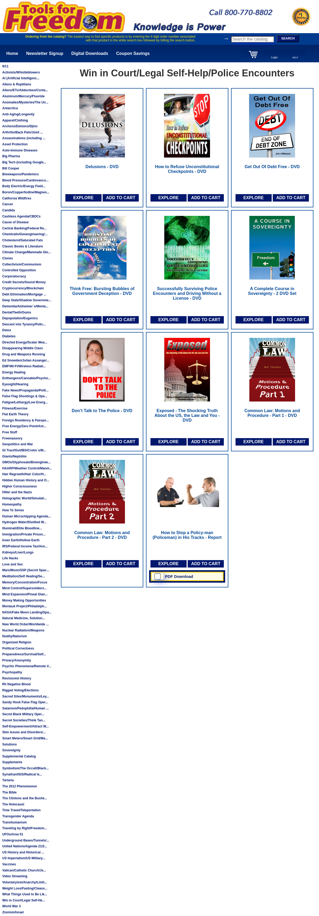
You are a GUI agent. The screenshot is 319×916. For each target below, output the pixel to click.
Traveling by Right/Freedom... (24, 828)
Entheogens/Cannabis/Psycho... (26, 378)
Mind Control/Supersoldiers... (24, 588)
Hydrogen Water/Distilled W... (24, 522)
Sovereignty (11, 750)
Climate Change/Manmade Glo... (26, 252)
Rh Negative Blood (16, 684)
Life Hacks (10, 558)
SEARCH (288, 38)
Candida (8, 210)
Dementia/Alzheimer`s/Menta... (25, 306)
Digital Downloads (89, 53)
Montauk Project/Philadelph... (24, 606)
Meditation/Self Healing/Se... (23, 576)
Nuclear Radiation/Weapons (23, 630)
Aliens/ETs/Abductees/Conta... (25, 90)
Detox (6, 330)
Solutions (9, 744)
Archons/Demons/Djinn (19, 126)
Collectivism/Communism (21, 264)
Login (274, 57)
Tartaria (8, 780)
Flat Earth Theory (15, 414)
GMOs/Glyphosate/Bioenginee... (26, 462)
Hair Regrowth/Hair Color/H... (24, 474)
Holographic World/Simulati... (24, 498)
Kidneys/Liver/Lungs (17, 552)
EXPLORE (83, 197)
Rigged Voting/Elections (20, 690)
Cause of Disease (15, 222)
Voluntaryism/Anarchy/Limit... (24, 882)
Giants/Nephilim (14, 456)
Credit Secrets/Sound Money (23, 282)
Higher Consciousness (19, 486)
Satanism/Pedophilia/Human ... (25, 708)
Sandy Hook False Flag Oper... (25, 702)
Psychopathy (12, 672)
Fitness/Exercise (14, 408)
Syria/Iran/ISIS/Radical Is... (22, 774)
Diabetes (8, 336)
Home (12, 53)
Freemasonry (12, 438)
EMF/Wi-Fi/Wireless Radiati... (24, 366)
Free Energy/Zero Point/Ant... (24, 426)
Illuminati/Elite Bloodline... (22, 528)
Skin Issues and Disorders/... (23, 732)
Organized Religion (16, 642)
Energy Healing (13, 372)
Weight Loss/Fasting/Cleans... (24, 888)
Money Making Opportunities (24, 600)
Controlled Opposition (19, 270)
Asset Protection (14, 144)
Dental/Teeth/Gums (16, 312)
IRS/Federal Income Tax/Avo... (24, 546)
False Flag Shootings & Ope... (24, 396)
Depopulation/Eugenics (19, 318)
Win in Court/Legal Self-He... (23, 900)
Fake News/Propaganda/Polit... (25, 390)
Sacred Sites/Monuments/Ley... (25, 696)
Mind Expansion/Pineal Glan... (25, 594)
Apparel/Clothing (15, 120)
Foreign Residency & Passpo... (25, 420)
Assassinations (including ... (23, 138)
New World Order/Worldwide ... (25, 624)
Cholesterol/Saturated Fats (22, 240)
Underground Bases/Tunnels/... (25, 840)
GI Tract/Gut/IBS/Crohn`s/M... (24, 450)
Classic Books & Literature (22, 246)
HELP (295, 57)
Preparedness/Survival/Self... (24, 654)
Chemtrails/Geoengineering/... (24, 234)
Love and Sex (12, 564)
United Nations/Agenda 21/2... (24, 846)
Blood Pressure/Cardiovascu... (25, 180)
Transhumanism (14, 822)
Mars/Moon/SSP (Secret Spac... (25, 570)
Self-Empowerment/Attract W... (25, 726)
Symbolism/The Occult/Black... (25, 768)
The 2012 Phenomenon (19, 786)
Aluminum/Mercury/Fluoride (23, 96)
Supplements (12, 762)
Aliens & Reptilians (16, 84)
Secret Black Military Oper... (23, 714)
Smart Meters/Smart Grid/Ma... (25, 738)
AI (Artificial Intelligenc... (20, 78)
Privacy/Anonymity (16, 660)
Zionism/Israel (13, 912)
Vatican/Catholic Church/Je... (24, 870)
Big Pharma (11, 156)
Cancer (7, 204)
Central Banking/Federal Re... (24, 228)
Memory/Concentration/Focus (24, 582)
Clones (7, 258)
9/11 (5, 66)
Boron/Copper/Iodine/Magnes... (25, 192)
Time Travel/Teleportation (21, 810)
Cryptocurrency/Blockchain (23, 288)
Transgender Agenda (18, 816)
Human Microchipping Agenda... (26, 516)
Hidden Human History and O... (25, 480)
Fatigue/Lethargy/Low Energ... (25, 402)
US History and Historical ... (23, 852)
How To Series (13, 510)
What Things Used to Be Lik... (24, 894)
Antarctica (10, 108)
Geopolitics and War (17, 444)
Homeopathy (12, 504)
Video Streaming (14, 876)
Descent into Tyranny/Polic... (23, 324)
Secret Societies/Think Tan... (23, 720)
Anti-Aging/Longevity (18, 114)
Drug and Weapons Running (23, 354)
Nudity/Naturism (14, 636)
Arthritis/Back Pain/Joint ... (22, 132)
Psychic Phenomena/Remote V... (26, 666)
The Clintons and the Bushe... (24, 798)
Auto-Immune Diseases (19, 150)
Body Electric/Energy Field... (23, 186)
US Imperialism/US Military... (23, 858)
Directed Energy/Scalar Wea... (24, 342)
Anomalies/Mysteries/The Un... (25, 102)
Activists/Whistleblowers (21, 72)
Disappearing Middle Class (22, 348)
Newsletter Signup (44, 53)
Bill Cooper (10, 168)
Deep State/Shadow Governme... (26, 300)
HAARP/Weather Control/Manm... (27, 468)
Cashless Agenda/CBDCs (21, 216)
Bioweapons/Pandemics (20, 174)
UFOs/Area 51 (12, 834)
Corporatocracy (14, 276)
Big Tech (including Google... (24, 162)
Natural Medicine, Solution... (23, 618)
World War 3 (11, 906)
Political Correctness (18, 648)
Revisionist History (16, 678)
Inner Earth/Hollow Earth (20, 540)
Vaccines (9, 864)
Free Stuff (9, 432)
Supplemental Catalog (19, 756)
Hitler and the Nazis (17, 492)
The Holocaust (13, 804)
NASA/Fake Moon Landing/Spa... (26, 612)
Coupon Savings (133, 53)
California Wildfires (16, 198)
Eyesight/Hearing (15, 384)
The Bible (9, 792)
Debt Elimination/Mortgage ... (24, 294)
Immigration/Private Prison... (23, 534)
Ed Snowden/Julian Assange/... (25, 360)
